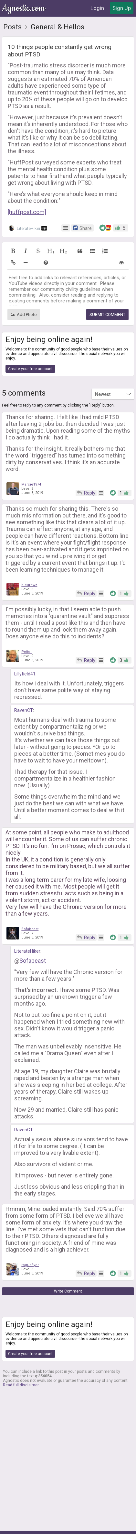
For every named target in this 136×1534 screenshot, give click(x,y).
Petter (26, 629)
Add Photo (24, 292)
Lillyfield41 (25, 651)
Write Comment (68, 1268)
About (31, 1525)
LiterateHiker (28, 205)
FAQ (109, 1525)
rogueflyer (30, 1242)
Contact (91, 1525)
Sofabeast (29, 906)
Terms (50, 1525)
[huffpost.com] (27, 189)
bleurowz (29, 562)
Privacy (70, 1525)
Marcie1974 (31, 462)
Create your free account (30, 346)
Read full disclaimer (20, 1362)
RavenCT (23, 687)
